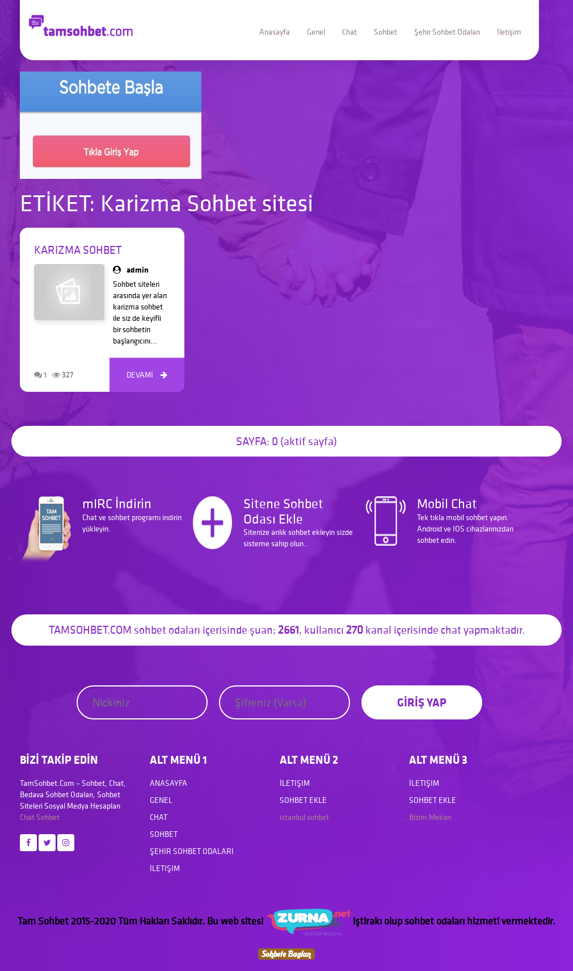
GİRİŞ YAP (421, 702)
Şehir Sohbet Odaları (447, 32)
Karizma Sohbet (77, 249)
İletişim (509, 32)
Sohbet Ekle (303, 800)
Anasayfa (274, 32)
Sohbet (385, 32)
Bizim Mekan (430, 817)
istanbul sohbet (304, 817)
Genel (316, 32)
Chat (349, 32)
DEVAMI (147, 375)
